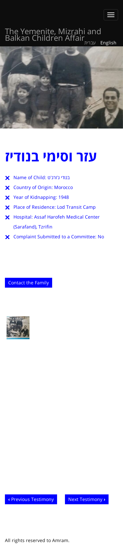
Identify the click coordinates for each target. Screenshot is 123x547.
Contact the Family (28, 282)
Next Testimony (85, 499)
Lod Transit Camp (76, 207)
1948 (63, 197)
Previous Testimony (32, 499)
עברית (90, 42)
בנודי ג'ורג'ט (59, 177)
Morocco (63, 187)
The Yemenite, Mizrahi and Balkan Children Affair (53, 32)
